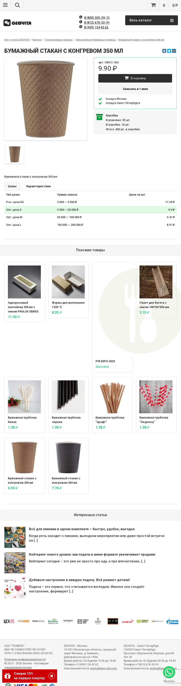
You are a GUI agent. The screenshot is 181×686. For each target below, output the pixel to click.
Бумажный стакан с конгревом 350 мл (141, 39)
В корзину (135, 78)
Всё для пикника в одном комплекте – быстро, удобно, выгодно (82, 529)
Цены (12, 186)
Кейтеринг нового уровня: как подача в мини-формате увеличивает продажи (92, 554)
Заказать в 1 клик (135, 89)
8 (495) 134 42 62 (96, 27)
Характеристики (38, 186)
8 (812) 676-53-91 (97, 22)
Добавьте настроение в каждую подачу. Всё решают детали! (79, 580)
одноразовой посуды (18, 667)
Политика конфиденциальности (25, 659)
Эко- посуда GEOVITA (16, 39)
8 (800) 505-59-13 (97, 18)
